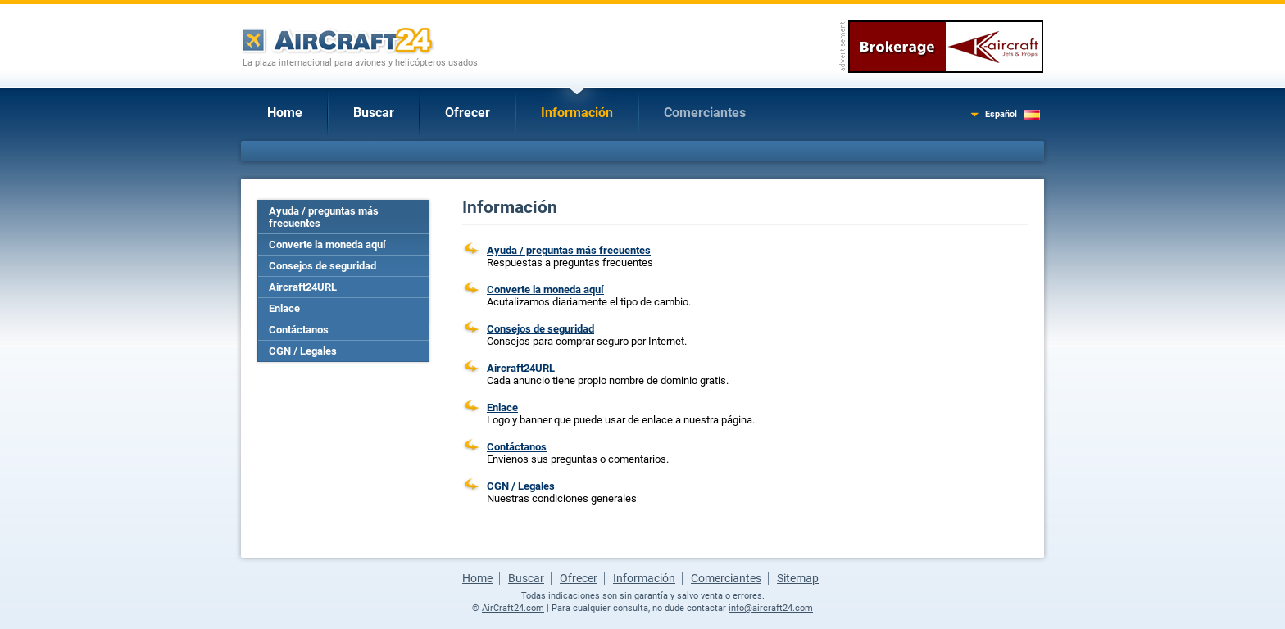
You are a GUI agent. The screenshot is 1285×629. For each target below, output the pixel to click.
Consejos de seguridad (322, 266)
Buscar (373, 112)
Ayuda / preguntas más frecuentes (324, 217)
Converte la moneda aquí (327, 244)
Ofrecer (467, 112)
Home (284, 112)
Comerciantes (705, 112)
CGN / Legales (303, 351)
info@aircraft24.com (771, 608)
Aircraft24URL (303, 287)
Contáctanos (299, 330)
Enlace (284, 308)
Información (577, 112)
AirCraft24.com (513, 608)
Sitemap (798, 578)
